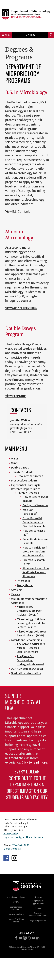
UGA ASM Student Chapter (27, 668)
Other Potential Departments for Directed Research (33, 522)
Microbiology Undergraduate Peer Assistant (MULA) (29, 610)
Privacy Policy (10, 833)
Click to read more (34, 762)
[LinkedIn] (38, 938)
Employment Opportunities (38, 902)
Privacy (38, 908)
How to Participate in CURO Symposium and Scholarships (35, 551)
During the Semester (35, 505)
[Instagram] (25, 938)
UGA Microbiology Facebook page (6, 858)
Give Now (30, 35)
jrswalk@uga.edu (21, 428)
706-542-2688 (20, 845)
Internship (23, 580)
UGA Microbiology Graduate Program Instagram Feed (14, 858)
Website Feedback (16, 914)
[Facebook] (16, 938)
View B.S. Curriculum (19, 211)
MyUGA (16, 902)
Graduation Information (26, 673)
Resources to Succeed (30, 476)
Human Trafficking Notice (16, 920)
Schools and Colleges (16, 897)
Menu (6, 35)
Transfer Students (22, 472)
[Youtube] (33, 938)
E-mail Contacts (12, 848)
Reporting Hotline (38, 920)
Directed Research (28, 493)
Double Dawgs (20, 467)
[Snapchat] (29, 938)
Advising (16, 590)
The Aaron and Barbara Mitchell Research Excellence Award (31, 647)
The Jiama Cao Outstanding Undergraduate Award (30, 660)
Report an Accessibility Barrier (38, 914)
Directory (38, 897)
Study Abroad (25, 585)
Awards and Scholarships (26, 640)
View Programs (15, 396)
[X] (20, 938)
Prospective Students (24, 480)
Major (14, 458)
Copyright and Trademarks (16, 908)
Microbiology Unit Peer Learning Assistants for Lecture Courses (31, 623)
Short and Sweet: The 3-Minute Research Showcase (35, 572)
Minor (14, 463)
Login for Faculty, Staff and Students (23, 837)
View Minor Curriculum (21, 308)
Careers (15, 594)
